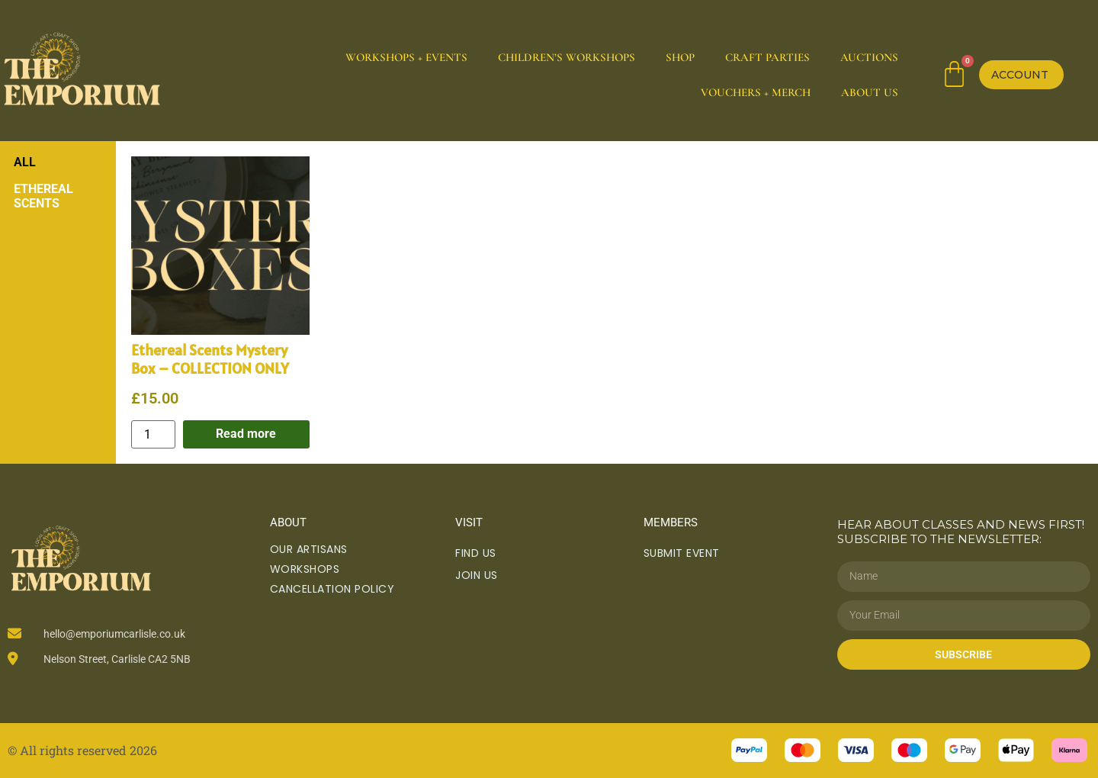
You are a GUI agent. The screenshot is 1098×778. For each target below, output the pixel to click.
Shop (680, 57)
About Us (869, 92)
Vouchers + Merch (756, 92)
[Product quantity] (153, 434)
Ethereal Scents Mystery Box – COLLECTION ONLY (210, 359)
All (25, 162)
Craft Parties (767, 57)
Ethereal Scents (43, 196)
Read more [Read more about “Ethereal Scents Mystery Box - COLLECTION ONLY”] (246, 433)
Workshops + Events (406, 57)
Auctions (869, 57)
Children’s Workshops (566, 57)
